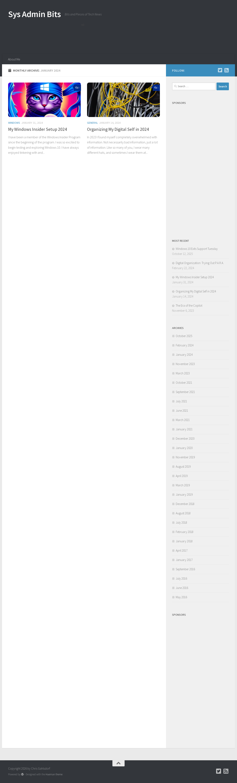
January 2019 (184, 494)
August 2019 (183, 466)
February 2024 (184, 345)
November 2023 (185, 364)
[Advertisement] (155, 37)
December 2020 (185, 438)
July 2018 (181, 522)
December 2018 (185, 504)
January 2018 (184, 541)
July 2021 (181, 401)
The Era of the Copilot (189, 305)
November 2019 (185, 457)
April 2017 (181, 550)
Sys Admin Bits (34, 14)
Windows (14, 123)
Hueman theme (54, 774)
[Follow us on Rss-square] (226, 70)
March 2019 (183, 485)
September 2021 (185, 392)
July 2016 (181, 578)
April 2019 (181, 476)
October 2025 (184, 336)
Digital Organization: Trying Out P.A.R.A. (200, 263)
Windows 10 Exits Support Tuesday (197, 249)
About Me (14, 59)
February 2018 (184, 532)
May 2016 (181, 597)
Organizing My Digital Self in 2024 (118, 129)
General (92, 123)
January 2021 (184, 429)
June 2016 (182, 588)
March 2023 (183, 373)
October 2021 (184, 383)
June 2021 (182, 410)
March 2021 (183, 420)
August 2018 (183, 513)
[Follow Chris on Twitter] (220, 70)
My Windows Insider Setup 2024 (37, 129)
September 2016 (185, 569)
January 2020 (184, 448)
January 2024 (184, 355)
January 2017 (184, 560)
